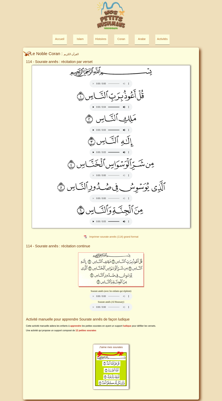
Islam (80, 39)
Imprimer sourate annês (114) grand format (113, 236)
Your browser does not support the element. (111, 83)
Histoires (100, 39)
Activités (162, 39)
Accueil (59, 39)
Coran (121, 39)
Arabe (142, 39)
